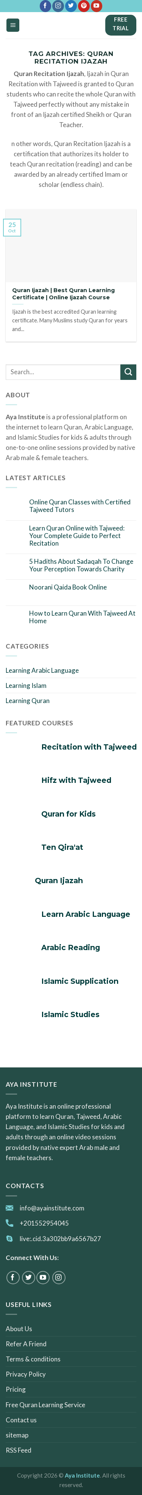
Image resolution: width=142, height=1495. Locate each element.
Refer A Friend (26, 1344)
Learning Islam (26, 685)
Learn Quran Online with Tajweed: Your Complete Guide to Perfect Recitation (77, 536)
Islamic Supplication (80, 981)
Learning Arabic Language (42, 670)
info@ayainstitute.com (52, 1208)
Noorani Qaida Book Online (68, 587)
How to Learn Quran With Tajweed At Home (82, 617)
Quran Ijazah (59, 880)
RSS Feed (18, 1450)
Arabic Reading (70, 947)
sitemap (17, 1435)
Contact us (21, 1420)
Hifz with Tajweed (76, 780)
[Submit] (128, 372)
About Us (19, 1329)
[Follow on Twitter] (71, 6)
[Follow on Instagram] (58, 6)
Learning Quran (28, 701)
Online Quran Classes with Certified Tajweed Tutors (80, 505)
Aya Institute (82, 1475)
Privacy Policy (26, 1374)
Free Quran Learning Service (45, 1405)
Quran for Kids (68, 814)
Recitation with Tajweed (89, 747)
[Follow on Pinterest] (84, 6)
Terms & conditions (33, 1359)
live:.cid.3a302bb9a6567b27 (60, 1239)
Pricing (16, 1389)
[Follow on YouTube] (97, 6)
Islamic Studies (70, 1014)
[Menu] (13, 25)
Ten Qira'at (62, 847)
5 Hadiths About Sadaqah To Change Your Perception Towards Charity (81, 565)
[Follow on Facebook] (45, 6)
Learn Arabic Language (85, 914)
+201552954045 (44, 1223)
